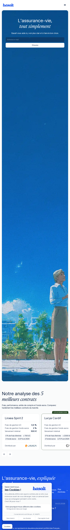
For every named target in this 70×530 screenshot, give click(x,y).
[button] (64, 5)
